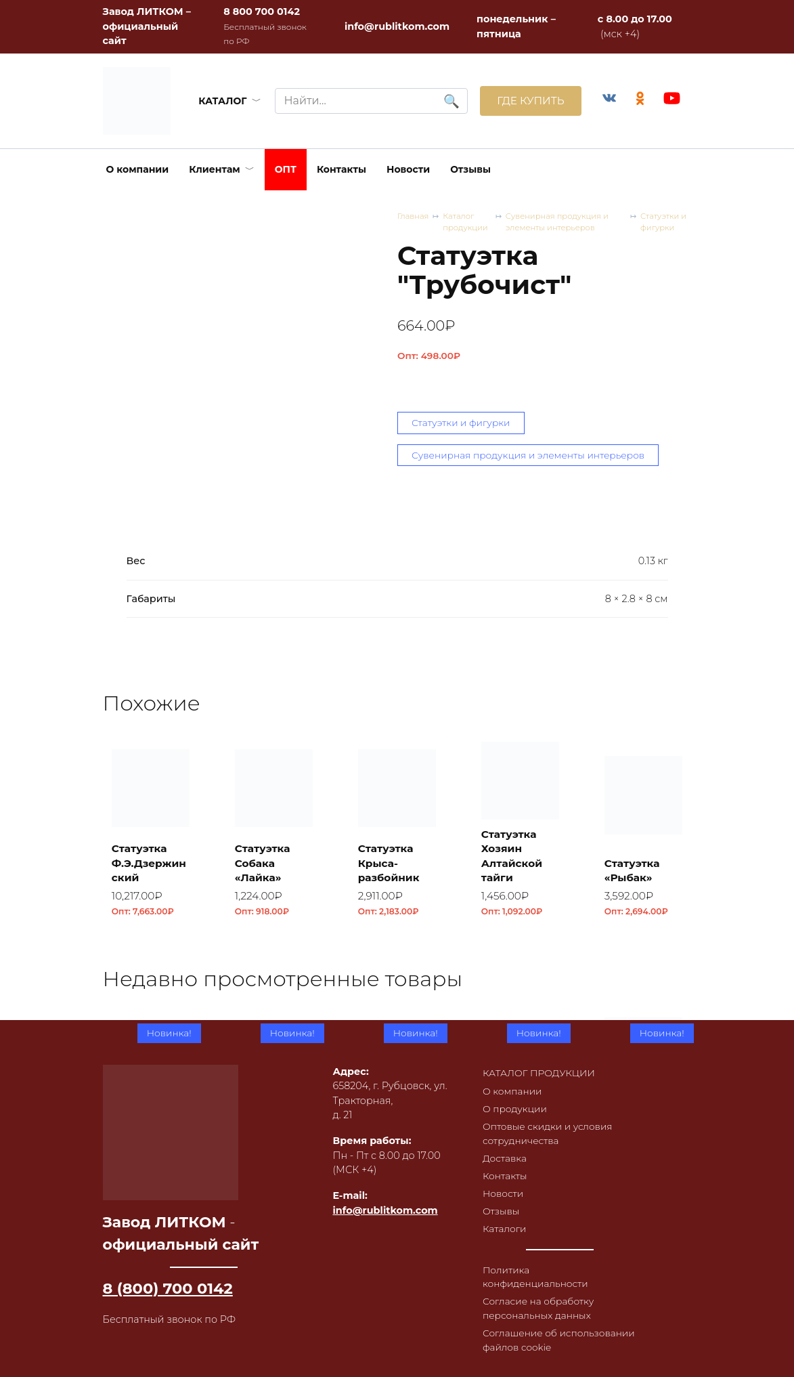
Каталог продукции (468, 222)
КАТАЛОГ (220, 101)
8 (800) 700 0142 (168, 1276)
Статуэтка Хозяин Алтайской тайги (514, 858)
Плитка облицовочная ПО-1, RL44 (149, 1153)
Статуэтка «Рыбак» (635, 873)
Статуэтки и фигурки (666, 222)
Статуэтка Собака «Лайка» (265, 866)
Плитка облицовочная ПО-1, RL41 (520, 1161)
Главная (414, 216)
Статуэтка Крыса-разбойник (391, 866)
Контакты (341, 169)
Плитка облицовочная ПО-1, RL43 (272, 1153)
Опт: (428, 356)
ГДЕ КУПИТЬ (526, 100)
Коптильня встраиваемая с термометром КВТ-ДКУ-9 (643, 1146)
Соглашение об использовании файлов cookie (557, 1339)
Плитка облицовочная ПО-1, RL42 (395, 1153)
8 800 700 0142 (261, 11)
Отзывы (470, 169)
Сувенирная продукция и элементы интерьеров (562, 222)
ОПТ (285, 169)
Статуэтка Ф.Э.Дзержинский (148, 866)
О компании (137, 169)
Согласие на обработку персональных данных (536, 1305)
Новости (408, 169)
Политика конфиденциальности (533, 1272)
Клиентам (214, 169)
